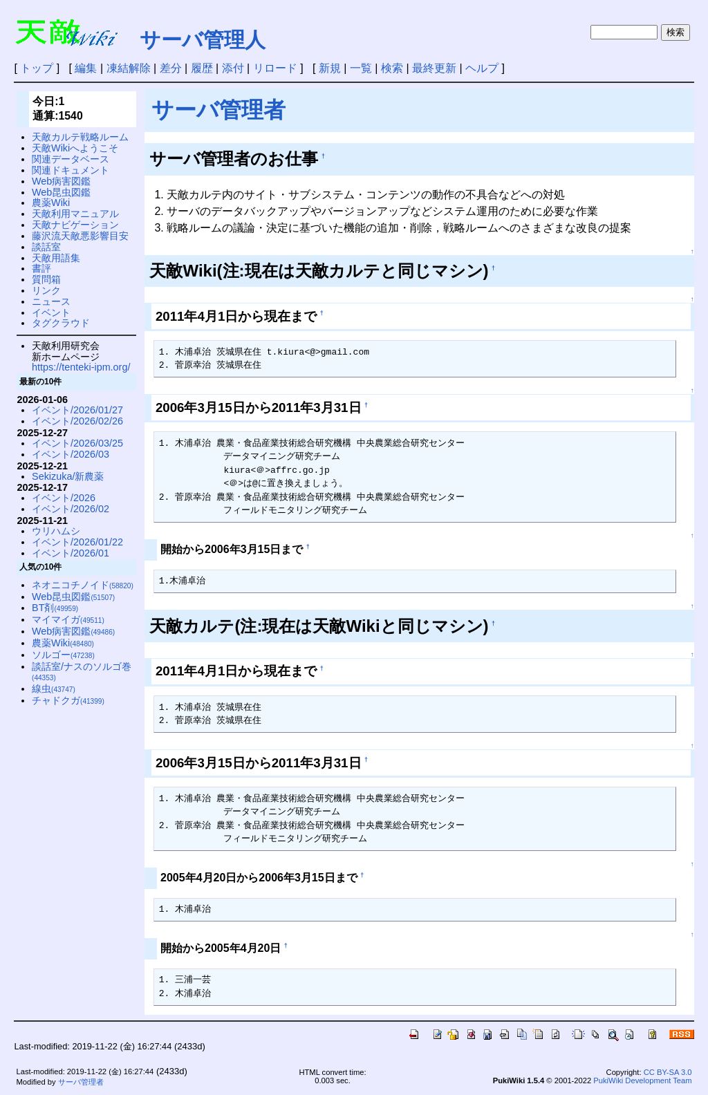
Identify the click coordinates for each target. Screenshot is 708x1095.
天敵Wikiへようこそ (75, 147)
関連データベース (70, 159)
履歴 (202, 68)
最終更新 (434, 68)
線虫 (53, 688)
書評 (41, 268)
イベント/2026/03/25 (77, 443)
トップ (36, 68)
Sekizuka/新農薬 (68, 476)
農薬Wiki (51, 202)
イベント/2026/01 (70, 553)
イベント (51, 312)
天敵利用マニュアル (75, 213)
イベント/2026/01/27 (77, 409)
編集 (86, 68)
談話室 (46, 246)
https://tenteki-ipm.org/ (81, 367)
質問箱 (46, 279)
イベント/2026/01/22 (77, 542)
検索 (392, 68)
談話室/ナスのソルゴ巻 (81, 671)
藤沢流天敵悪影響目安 (80, 235)
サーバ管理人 (203, 39)
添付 (233, 68)
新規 (330, 68)
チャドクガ (68, 700)
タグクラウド (61, 322)
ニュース (51, 301)
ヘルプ (482, 68)
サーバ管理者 (218, 109)
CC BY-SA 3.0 (668, 1072)
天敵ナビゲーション (75, 224)
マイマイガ (68, 619)
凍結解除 (128, 68)
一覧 (361, 68)
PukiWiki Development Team (642, 1080)
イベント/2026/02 (70, 508)
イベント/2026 (63, 497)
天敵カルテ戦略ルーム (80, 136)
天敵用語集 (56, 257)
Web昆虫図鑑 (61, 192)
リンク (46, 290)
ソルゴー (63, 654)
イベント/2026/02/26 (77, 421)
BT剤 (55, 607)
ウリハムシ (56, 530)
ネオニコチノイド (82, 584)
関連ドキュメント (70, 170)
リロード (275, 68)
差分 (171, 68)
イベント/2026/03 (70, 454)
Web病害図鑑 (61, 181)
